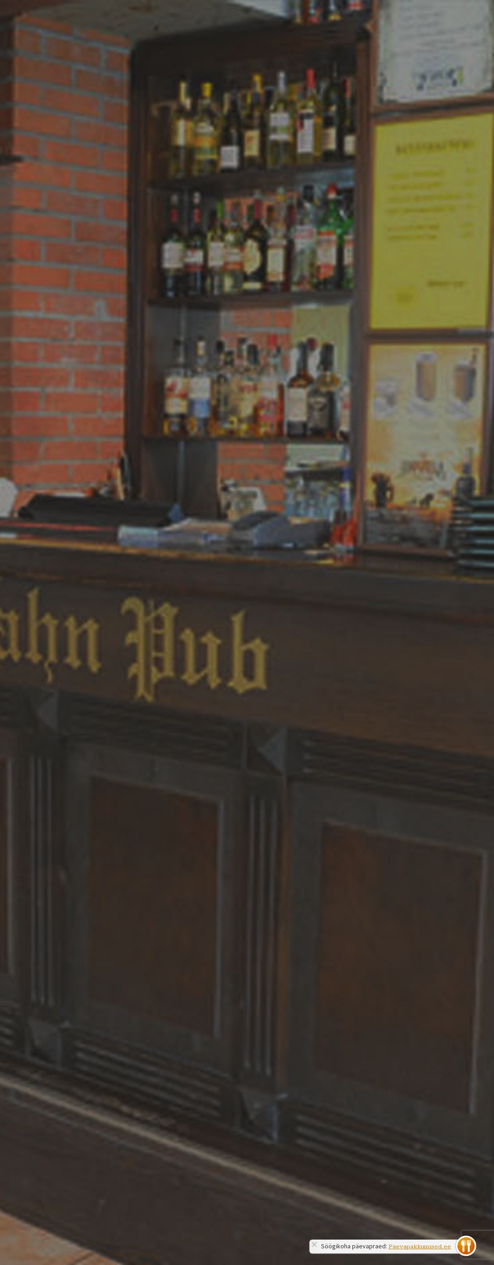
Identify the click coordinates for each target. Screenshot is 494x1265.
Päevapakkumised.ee (420, 1246)
